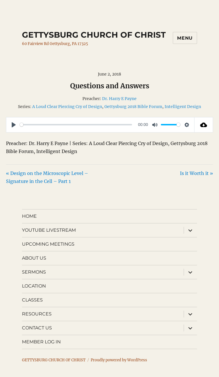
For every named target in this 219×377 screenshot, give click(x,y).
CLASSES (32, 300)
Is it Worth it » (196, 173)
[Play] (13, 124)
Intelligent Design (183, 106)
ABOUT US (34, 258)
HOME (29, 216)
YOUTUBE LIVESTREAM (49, 230)
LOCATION (34, 286)
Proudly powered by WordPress (119, 360)
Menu (185, 38)
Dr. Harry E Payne (119, 98)
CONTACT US (37, 328)
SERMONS (34, 272)
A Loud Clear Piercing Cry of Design (67, 106)
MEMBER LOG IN (41, 342)
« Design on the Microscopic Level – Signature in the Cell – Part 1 (47, 177)
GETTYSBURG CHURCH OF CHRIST (94, 35)
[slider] (76, 124)
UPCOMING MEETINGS (48, 244)
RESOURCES (37, 314)
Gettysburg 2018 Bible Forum (133, 106)
